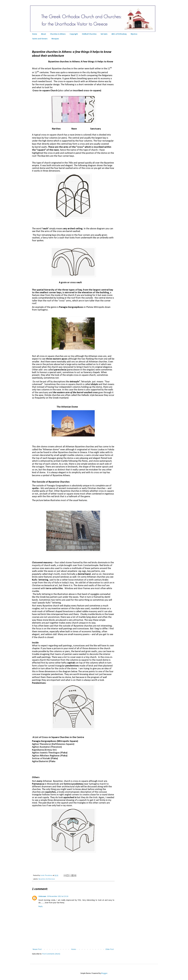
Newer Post (37, 949)
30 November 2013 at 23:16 (57, 896)
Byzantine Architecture (47, 879)
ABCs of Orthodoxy (119, 34)
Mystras (134, 34)
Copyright (74, 34)
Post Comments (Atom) (51, 954)
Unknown (42, 896)
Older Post (109, 949)
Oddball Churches (89, 34)
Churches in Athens (58, 34)
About (43, 34)
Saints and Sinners (39, 39)
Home (34, 34)
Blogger (104, 973)
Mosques (55, 39)
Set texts (104, 34)
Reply (40, 906)
